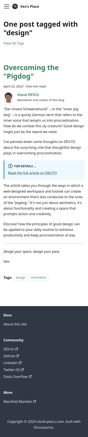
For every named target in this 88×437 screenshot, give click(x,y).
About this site (15, 324)
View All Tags (13, 43)
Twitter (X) (13, 369)
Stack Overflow (17, 376)
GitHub (11, 356)
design (20, 278)
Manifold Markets (19, 401)
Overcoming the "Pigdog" (31, 72)
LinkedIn (12, 362)
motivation (39, 278)
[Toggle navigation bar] (6, 6)
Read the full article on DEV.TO (32, 173)
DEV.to (10, 349)
